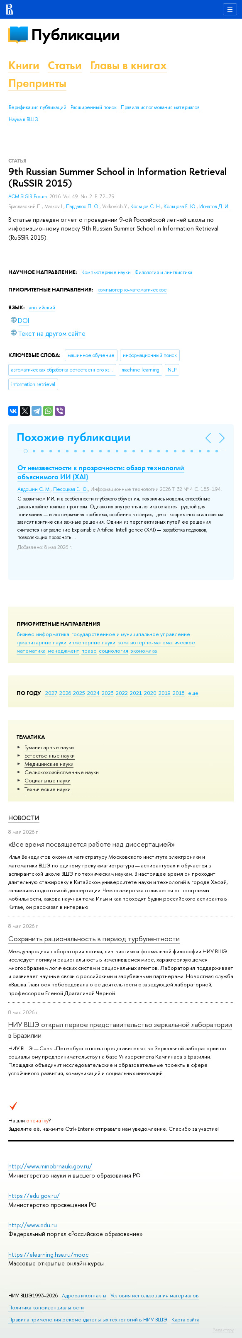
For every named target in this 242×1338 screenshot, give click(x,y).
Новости (23, 817)
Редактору (223, 1330)
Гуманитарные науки (49, 747)
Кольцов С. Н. (145, 206)
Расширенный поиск (94, 107)
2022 (122, 693)
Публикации (75, 34)
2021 (136, 693)
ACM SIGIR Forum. (28, 196)
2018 (179, 693)
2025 (79, 693)
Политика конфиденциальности (46, 1307)
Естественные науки (49, 755)
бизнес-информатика (43, 634)
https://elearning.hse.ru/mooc (48, 1254)
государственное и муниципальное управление (130, 634)
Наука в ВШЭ (23, 119)
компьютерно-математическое (156, 642)
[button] (26, 451)
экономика (143, 650)
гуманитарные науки (41, 642)
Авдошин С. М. (34, 489)
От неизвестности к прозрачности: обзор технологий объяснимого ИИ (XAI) (100, 472)
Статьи (65, 65)
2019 (165, 693)
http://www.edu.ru (32, 1225)
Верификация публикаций (37, 107)
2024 (93, 693)
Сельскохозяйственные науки (61, 772)
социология (113, 650)
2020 (150, 693)
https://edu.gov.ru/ (34, 1196)
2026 (65, 693)
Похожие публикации (74, 437)
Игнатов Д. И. (214, 206)
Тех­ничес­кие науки (47, 789)
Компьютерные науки (106, 272)
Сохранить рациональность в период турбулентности (94, 938)
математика (31, 650)
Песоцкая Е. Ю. (70, 489)
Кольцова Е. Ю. (180, 206)
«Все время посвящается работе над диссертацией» (91, 844)
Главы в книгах (128, 65)
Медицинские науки (48, 763)
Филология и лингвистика (163, 272)
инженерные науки (91, 642)
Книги (23, 65)
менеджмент (63, 650)
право (89, 650)
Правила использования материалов (160, 107)
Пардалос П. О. (83, 206)
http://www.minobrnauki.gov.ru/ (50, 1166)
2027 (51, 693)
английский (42, 307)
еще (193, 693)
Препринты (37, 83)
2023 (108, 693)
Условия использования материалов (154, 1295)
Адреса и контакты (84, 1295)
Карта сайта (185, 1319)
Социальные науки (47, 780)
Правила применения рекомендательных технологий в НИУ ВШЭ (87, 1319)
